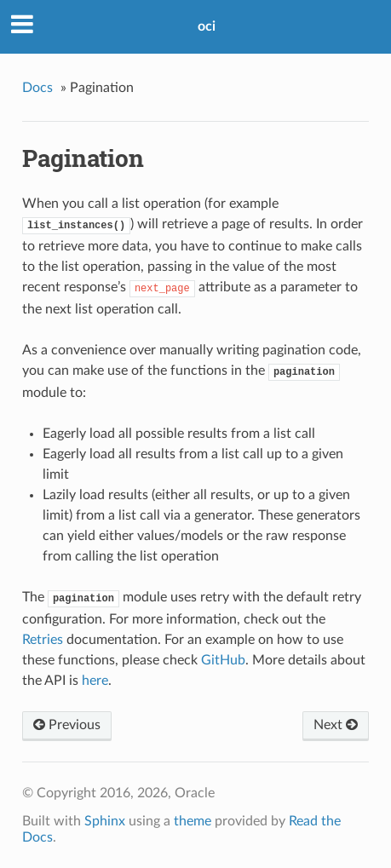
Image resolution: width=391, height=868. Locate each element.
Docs (37, 88)
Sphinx (104, 821)
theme (192, 821)
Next (335, 725)
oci (207, 26)
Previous (67, 725)
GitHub (223, 660)
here (95, 680)
